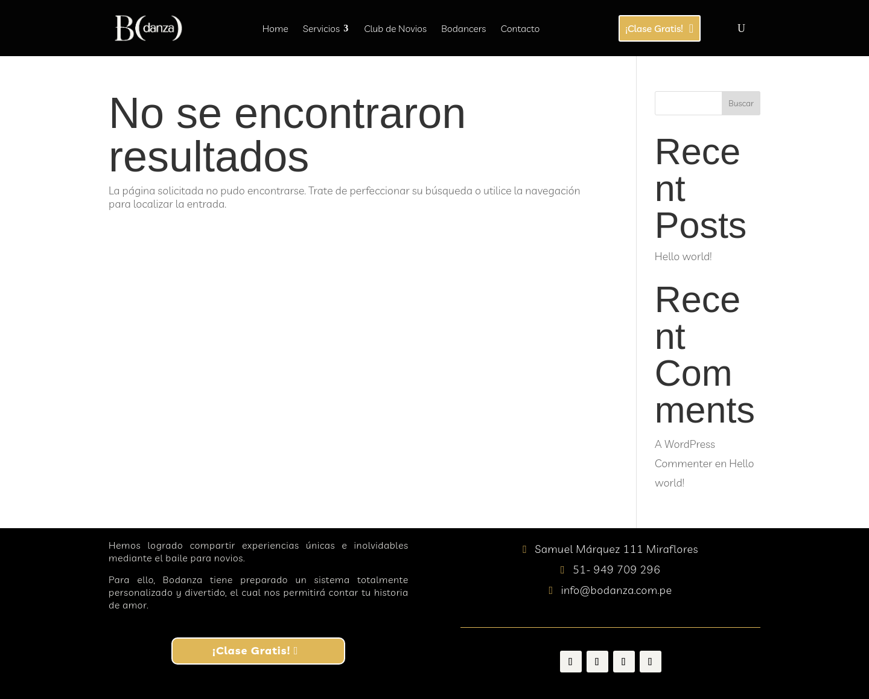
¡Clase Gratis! (251, 650)
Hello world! (683, 256)
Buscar (741, 103)
